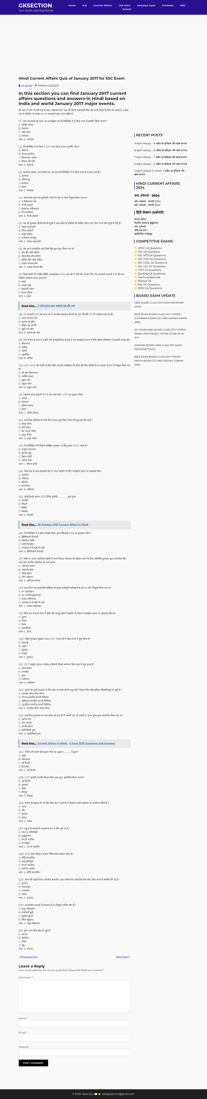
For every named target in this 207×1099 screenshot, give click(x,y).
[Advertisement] (103, 36)
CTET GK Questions (149, 270)
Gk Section (27, 85)
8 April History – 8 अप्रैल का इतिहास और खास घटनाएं (160, 150)
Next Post (123, 956)
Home (72, 5)
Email (23, 1032)
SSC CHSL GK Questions (152, 262)
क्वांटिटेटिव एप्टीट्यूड (143, 233)
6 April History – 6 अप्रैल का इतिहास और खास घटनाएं (160, 164)
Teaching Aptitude (149, 277)
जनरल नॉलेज (140, 219)
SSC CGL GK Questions (151, 266)
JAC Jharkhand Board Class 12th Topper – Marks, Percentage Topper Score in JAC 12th (160, 333)
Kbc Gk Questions (149, 284)
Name (23, 1018)
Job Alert (124, 5)
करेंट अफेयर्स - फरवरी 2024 (147, 205)
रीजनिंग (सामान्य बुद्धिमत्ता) (146, 223)
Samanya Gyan (146, 5)
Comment (26, 977)
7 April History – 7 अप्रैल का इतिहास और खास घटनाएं (160, 157)
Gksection (35, 5)
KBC (182, 5)
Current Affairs (103, 5)
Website (23, 1047)
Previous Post (28, 956)
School (127, 9)
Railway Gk (144, 281)
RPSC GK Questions (150, 288)
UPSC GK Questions (150, 248)
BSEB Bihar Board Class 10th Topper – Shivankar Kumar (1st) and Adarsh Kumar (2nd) (160, 318)
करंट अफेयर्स (140, 226)
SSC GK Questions (149, 251)
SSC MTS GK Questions (152, 255)
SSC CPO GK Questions (152, 259)
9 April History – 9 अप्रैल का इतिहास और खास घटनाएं (160, 143)
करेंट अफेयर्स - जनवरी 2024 (147, 201)
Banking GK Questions (151, 273)
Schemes (168, 5)
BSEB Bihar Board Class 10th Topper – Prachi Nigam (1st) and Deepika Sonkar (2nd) (158, 360)
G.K (84, 5)
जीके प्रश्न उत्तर (140, 230)
